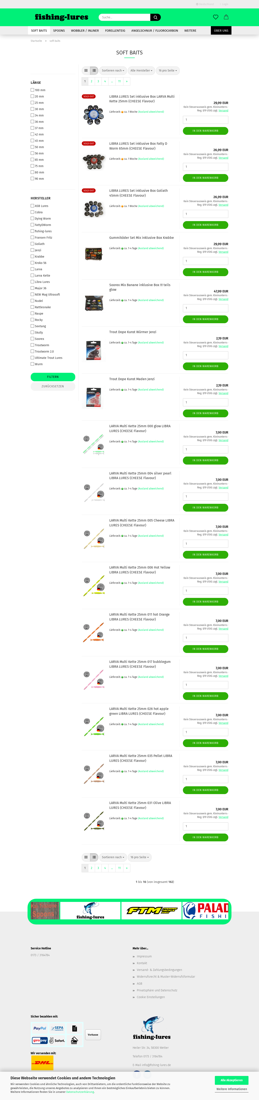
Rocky (37, 320)
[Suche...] (155, 17)
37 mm (37, 128)
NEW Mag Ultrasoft (45, 294)
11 (119, 81)
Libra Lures (40, 282)
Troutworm (40, 345)
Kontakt (142, 963)
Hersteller (40, 198)
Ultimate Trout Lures (46, 358)
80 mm (37, 172)
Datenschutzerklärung (80, 1091)
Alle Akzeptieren (232, 1080)
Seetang (38, 326)
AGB (139, 983)
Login (224, 4)
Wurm (37, 364)
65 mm (37, 160)
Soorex (37, 339)
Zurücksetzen (53, 386)
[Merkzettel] (215, 17)
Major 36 (38, 288)
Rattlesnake (41, 307)
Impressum (144, 956)
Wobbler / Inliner (85, 30)
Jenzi (36, 250)
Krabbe (37, 256)
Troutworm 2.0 (42, 351)
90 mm (37, 179)
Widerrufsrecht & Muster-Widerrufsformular (166, 976)
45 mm (37, 141)
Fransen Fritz (41, 237)
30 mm (37, 109)
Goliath (38, 244)
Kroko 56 (38, 263)
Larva (36, 269)
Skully (37, 332)
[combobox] (113, 70)
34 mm (37, 115)
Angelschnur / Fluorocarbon (154, 30)
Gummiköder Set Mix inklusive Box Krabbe (141, 238)
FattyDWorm (41, 225)
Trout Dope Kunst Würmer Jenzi (132, 332)
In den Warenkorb (205, 130)
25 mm (37, 103)
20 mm (37, 96)
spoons (59, 30)
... (112, 81)
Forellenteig (115, 30)
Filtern (53, 377)
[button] (226, 17)
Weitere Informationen (232, 1089)
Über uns (221, 30)
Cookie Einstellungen (151, 997)
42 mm (37, 134)
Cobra (37, 212)
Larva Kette (40, 275)
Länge (36, 83)
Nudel (37, 301)
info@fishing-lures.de (156, 1065)
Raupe (37, 313)
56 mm (37, 153)
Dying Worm (41, 218)
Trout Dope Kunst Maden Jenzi (132, 379)
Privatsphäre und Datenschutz (157, 990)
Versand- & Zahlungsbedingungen (159, 970)
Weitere (190, 30)
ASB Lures (39, 206)
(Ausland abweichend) (151, 111)
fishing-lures (41, 231)
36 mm (37, 122)
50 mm (37, 147)
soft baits (39, 30)
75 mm (37, 166)
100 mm (38, 90)
